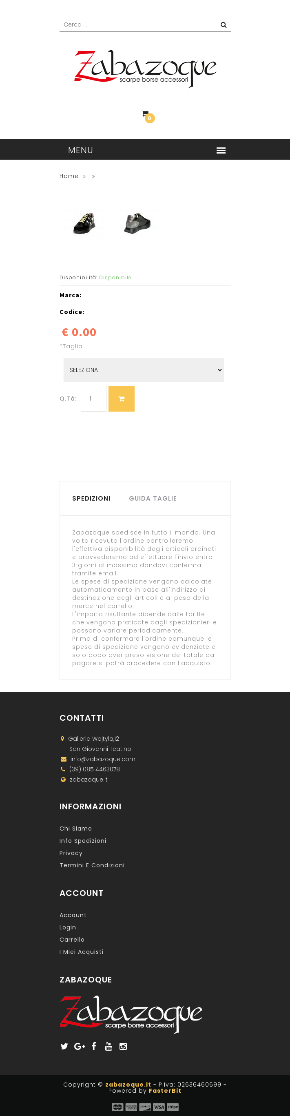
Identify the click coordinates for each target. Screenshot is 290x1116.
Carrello (72, 940)
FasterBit (165, 1091)
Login (68, 927)
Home (69, 176)
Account (73, 915)
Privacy (71, 853)
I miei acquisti (82, 952)
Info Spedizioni (83, 841)
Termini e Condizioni (92, 865)
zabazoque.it (128, 1084)
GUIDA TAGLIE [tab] (153, 498)
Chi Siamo (76, 828)
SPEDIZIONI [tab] (91, 498)
